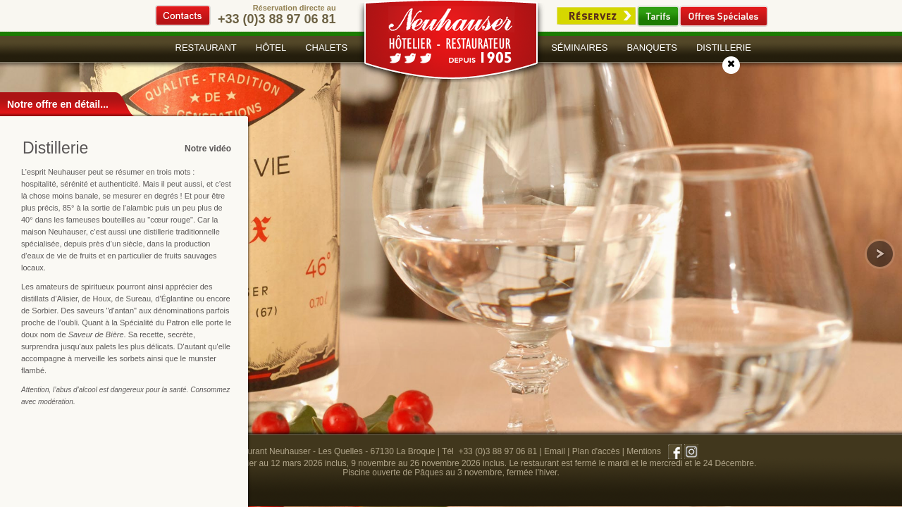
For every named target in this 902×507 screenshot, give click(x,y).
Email (554, 451)
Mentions (643, 451)
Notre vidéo (208, 149)
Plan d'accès (596, 451)
